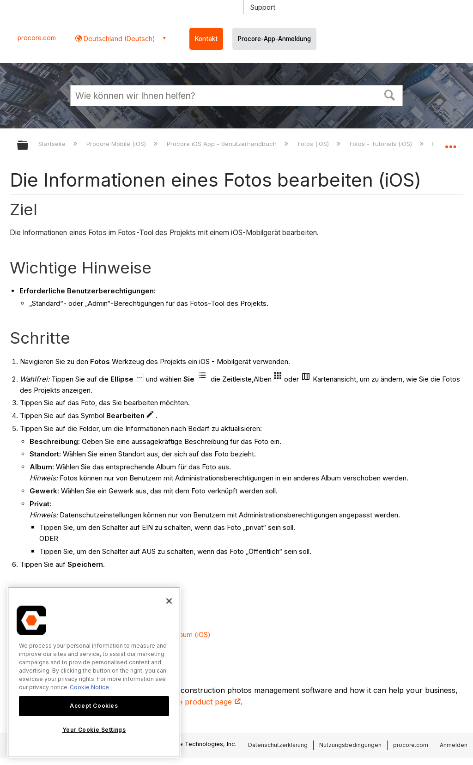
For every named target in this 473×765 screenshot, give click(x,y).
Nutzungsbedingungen (350, 744)
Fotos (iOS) (314, 143)
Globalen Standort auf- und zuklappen (450, 142)
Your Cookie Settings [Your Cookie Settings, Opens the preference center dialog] (94, 729)
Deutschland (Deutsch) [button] (118, 38)
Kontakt (206, 38)
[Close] (169, 601)
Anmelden (453, 744)
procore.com (37, 38)
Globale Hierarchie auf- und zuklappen (28, 145)
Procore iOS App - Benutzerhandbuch (223, 143)
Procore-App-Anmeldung (274, 38)
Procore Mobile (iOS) (117, 143)
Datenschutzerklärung (278, 744)
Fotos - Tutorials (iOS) (382, 143)
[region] (94, 672)
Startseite (52, 143)
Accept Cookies (94, 705)
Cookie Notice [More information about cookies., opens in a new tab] (89, 687)
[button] (390, 94)
